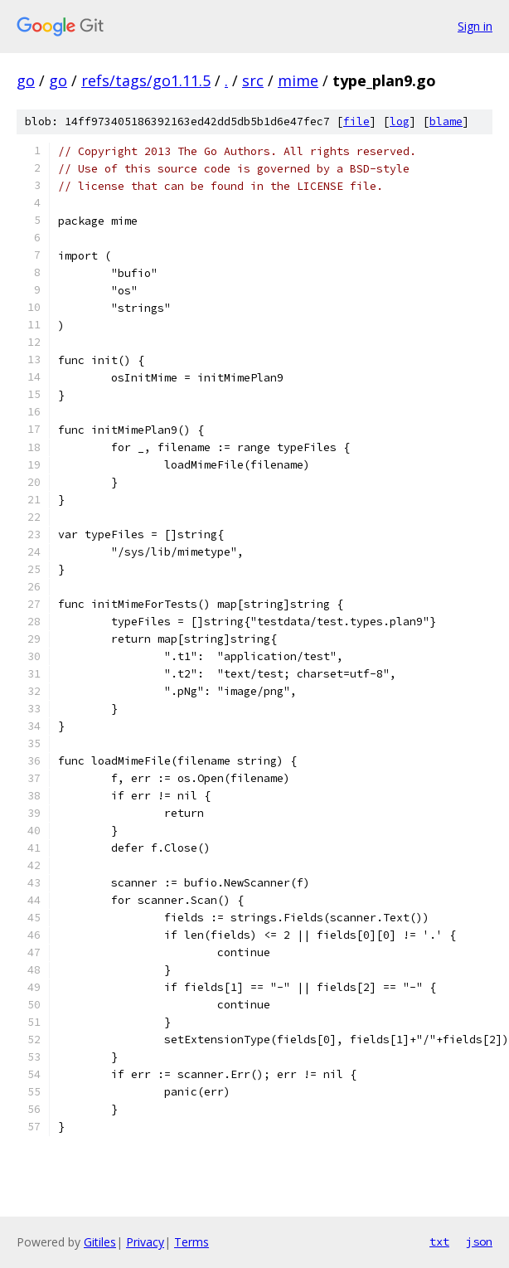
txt (439, 1241)
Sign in (475, 26)
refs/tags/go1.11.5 (146, 80)
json (479, 1241)
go (26, 80)
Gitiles (100, 1242)
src (253, 80)
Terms (191, 1242)
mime (298, 80)
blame (446, 121)
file (356, 121)
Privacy (145, 1242)
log (400, 121)
